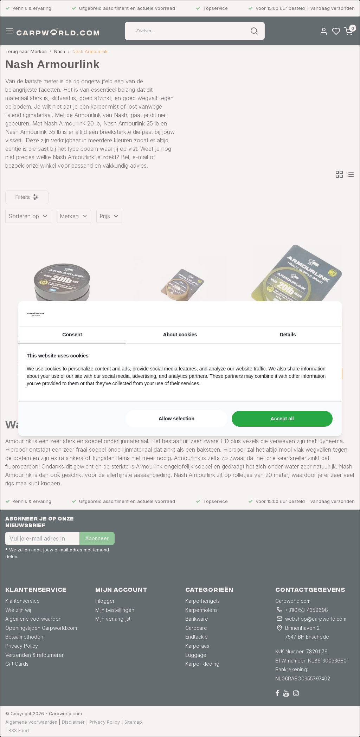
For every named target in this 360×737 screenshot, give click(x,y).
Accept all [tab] (282, 418)
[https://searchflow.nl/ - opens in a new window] (324, 314)
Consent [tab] (72, 334)
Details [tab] (288, 334)
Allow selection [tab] (176, 418)
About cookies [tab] (180, 334)
